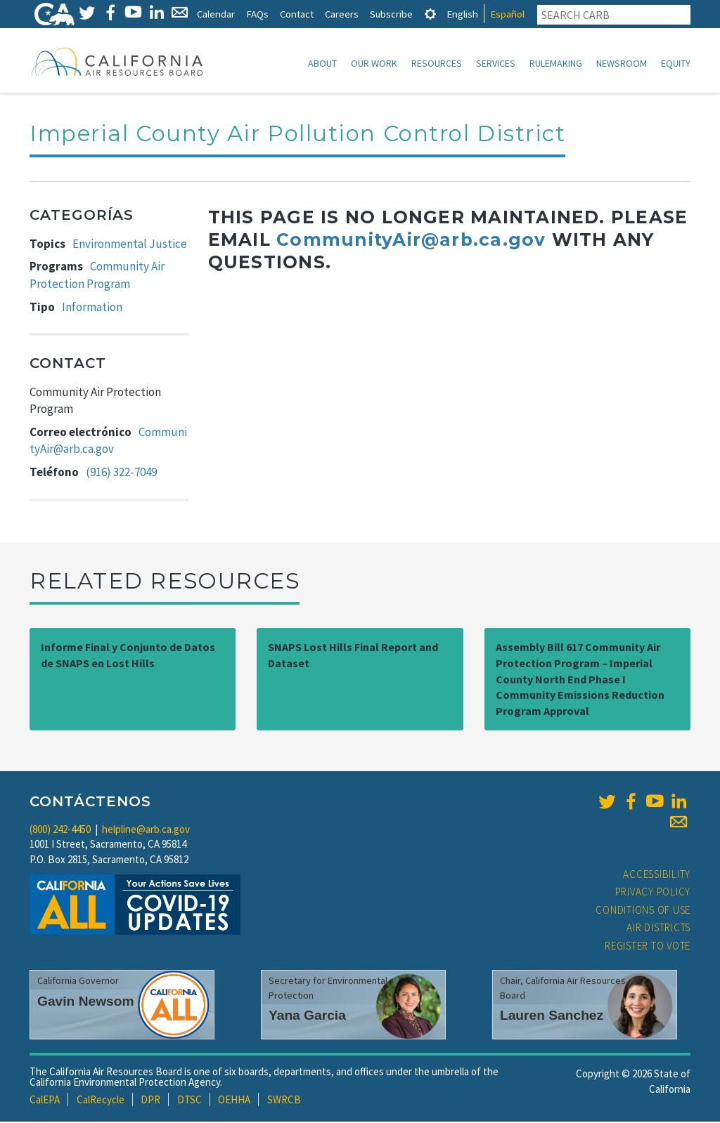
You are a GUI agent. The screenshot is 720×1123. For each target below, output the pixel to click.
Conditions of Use (643, 911)
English (462, 13)
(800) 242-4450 (60, 830)
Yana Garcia (307, 1016)
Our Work (374, 63)
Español (507, 13)
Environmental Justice (129, 245)
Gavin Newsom (85, 1002)
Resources (436, 63)
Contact (297, 13)
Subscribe (391, 13)
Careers (342, 13)
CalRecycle (100, 1101)
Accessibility (656, 875)
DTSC (189, 1101)
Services (495, 63)
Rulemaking (555, 63)
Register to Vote (647, 947)
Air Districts (658, 928)
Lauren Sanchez (551, 1016)
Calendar (216, 13)
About (322, 63)
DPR (150, 1101)
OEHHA (234, 1101)
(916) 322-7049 (121, 473)
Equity (675, 63)
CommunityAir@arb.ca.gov (411, 240)
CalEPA (45, 1101)
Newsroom (621, 63)
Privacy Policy (653, 893)
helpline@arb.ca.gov (146, 830)
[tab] (430, 14)
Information (92, 308)
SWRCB (284, 1101)
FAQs (257, 13)
